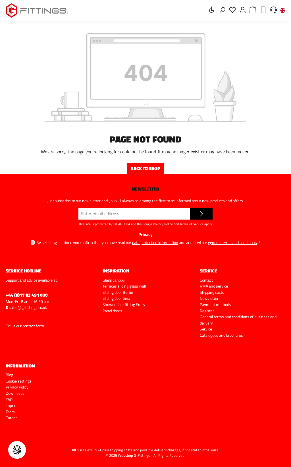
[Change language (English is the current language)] (282, 10)
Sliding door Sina (116, 298)
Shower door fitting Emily (124, 304)
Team (10, 412)
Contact (206, 280)
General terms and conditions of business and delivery (238, 320)
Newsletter (209, 298)
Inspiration (116, 270)
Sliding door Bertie (118, 292)
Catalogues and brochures (221, 335)
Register (207, 311)
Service (206, 329)
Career (11, 418)
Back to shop (145, 168)
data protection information (155, 242)
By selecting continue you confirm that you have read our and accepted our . (148, 242)
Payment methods (215, 304)
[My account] (242, 10)
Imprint (12, 405)
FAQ (9, 399)
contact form (33, 326)
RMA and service (214, 286)
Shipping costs (212, 292)
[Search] (222, 10)
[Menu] (201, 10)
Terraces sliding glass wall (124, 286)
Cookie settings (19, 381)
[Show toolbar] (212, 9)
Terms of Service (191, 224)
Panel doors (112, 311)
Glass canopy (114, 280)
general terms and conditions (232, 242)
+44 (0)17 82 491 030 (27, 295)
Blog (9, 375)
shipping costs (121, 450)
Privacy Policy (163, 224)
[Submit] (201, 214)
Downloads (15, 393)
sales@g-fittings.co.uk (28, 307)
